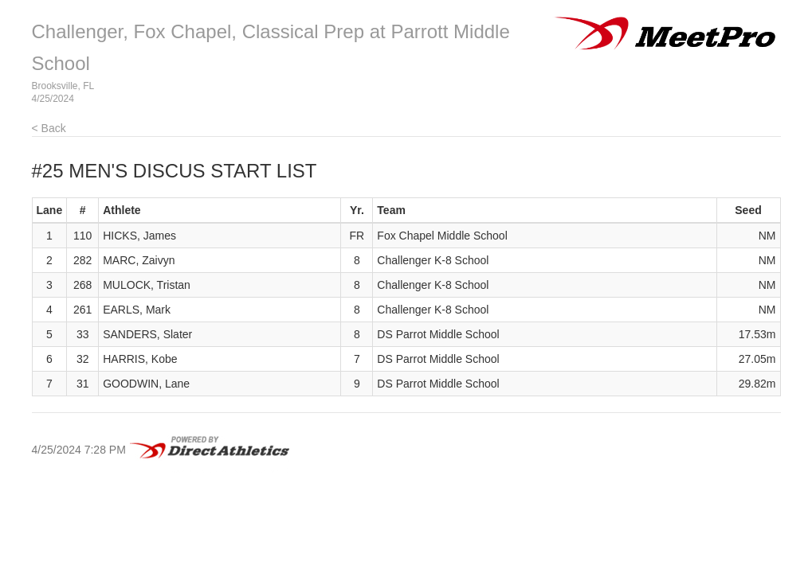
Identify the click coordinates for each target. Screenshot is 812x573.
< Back (49, 128)
